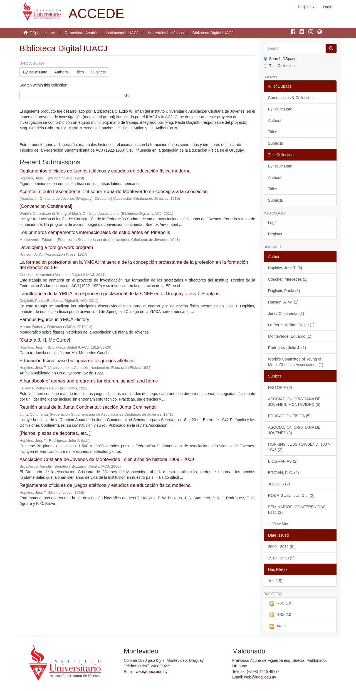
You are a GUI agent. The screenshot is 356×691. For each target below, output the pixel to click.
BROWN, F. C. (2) (283, 472)
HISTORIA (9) (280, 387)
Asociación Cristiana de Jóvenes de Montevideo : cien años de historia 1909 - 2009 (106, 459)
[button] (306, 7)
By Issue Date (35, 72)
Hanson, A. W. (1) (283, 302)
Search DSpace (280, 58)
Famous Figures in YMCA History (54, 319)
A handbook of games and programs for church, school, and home (88, 381)
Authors (61, 72)
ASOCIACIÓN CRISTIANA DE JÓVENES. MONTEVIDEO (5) (294, 402)
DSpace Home (42, 33)
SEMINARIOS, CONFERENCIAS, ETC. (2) (297, 510)
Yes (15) (275, 581)
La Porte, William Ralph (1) (291, 325)
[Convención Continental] (45, 206)
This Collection (279, 65)
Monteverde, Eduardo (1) (290, 336)
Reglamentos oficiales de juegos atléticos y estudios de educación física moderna (105, 171)
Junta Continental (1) (286, 313)
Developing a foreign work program (56, 247)
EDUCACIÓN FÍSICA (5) (289, 416)
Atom (277, 626)
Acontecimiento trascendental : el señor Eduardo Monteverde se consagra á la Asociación (113, 191)
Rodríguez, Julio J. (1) (287, 348)
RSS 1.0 (279, 603)
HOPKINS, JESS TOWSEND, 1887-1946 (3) (299, 447)
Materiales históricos (166, 33)
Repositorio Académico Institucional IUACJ (102, 33)
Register (275, 234)
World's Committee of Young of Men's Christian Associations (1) (295, 362)
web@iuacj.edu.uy (152, 671)
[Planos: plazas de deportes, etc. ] (55, 433)
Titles (79, 72)
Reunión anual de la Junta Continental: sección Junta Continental (87, 407)
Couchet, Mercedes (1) (288, 279)
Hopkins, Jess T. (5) (285, 268)
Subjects (98, 72)
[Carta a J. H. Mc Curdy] (44, 340)
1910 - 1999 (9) (281, 558)
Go (127, 95)
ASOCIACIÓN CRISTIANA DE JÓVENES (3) (294, 430)
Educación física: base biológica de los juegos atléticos (77, 360)
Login (273, 222)
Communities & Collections (291, 97)
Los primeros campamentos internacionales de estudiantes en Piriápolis (94, 232)
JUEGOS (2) (279, 484)
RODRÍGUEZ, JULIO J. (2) (291, 495)
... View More (279, 524)
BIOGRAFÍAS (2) (283, 461)
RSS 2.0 (279, 614)
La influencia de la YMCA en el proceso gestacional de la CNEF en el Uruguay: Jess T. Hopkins (119, 293)
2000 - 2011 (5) (281, 546)
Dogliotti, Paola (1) (284, 290)
